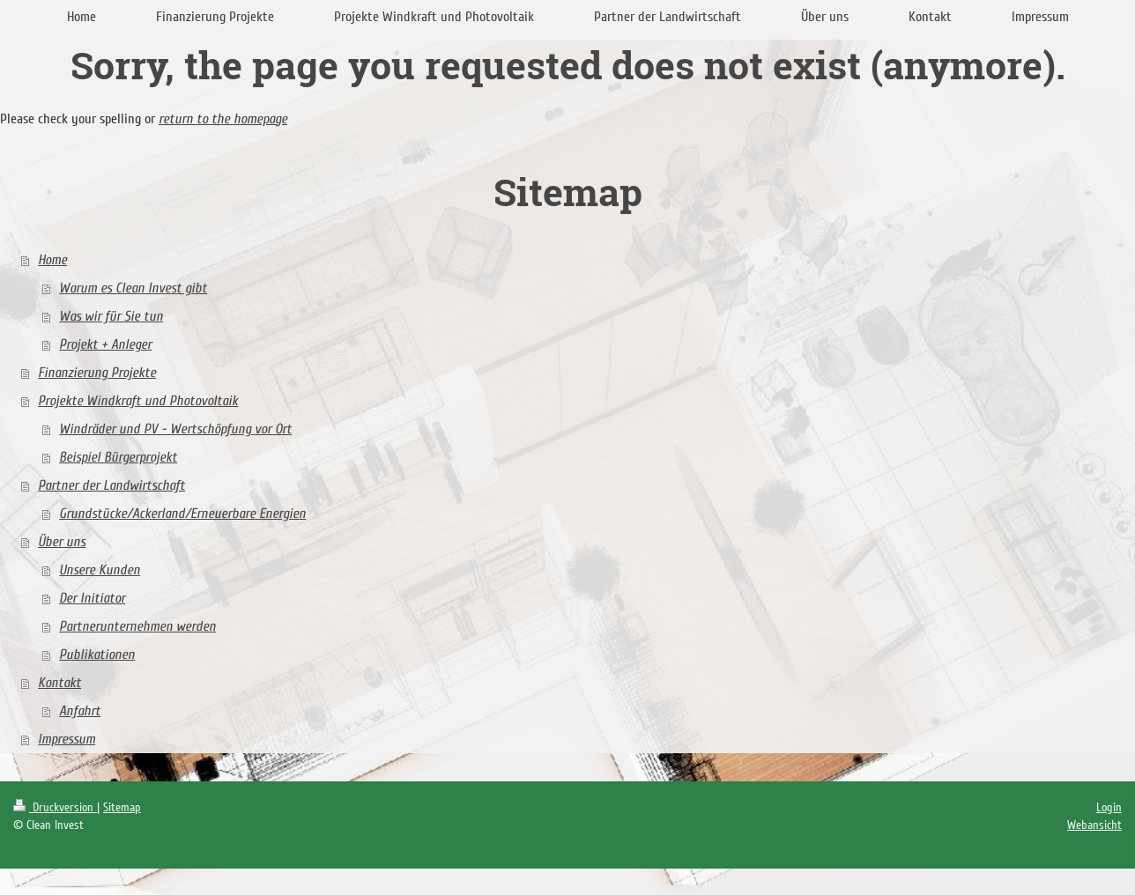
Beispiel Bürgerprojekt (118, 457)
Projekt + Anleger (105, 344)
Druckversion (55, 807)
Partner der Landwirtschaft (111, 485)
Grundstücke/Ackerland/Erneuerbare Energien (182, 513)
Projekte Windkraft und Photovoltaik (138, 401)
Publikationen (97, 654)
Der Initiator (92, 598)
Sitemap (122, 807)
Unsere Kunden (99, 570)
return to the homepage (223, 119)
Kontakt (59, 683)
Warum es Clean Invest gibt (133, 288)
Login (1109, 807)
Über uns (61, 542)
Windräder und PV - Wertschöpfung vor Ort (175, 429)
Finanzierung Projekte (97, 373)
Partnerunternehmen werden (137, 626)
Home (52, 260)
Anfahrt (79, 711)
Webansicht (1094, 824)
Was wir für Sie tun (111, 316)
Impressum (66, 739)
